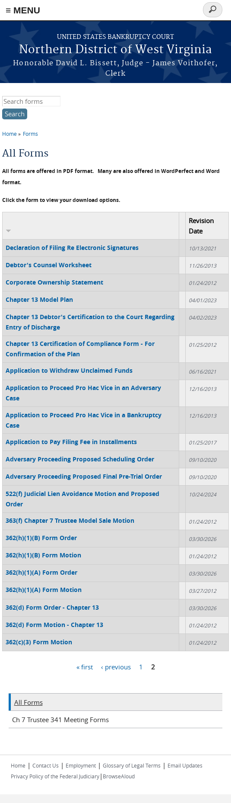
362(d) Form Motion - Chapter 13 (54, 625)
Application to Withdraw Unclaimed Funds (69, 370)
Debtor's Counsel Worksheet (49, 265)
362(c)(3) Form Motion (39, 642)
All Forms (28, 702)
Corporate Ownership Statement (54, 282)
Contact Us (45, 765)
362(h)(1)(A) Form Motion (44, 589)
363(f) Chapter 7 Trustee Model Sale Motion (70, 520)
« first (84, 666)
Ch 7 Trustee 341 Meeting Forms (60, 719)
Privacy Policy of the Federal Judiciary (55, 776)
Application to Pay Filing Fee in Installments (71, 442)
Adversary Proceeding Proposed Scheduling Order (80, 459)
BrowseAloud (119, 776)
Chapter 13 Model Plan (39, 299)
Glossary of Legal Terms (132, 765)
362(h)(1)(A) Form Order (41, 572)
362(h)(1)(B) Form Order (41, 538)
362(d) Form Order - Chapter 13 (52, 607)
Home (9, 133)
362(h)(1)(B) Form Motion (43, 555)
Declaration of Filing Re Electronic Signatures (72, 247)
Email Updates (185, 765)
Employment (81, 765)
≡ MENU (23, 10)
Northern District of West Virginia (115, 50)
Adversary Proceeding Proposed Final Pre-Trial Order (84, 476)
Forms (30, 133)
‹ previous (116, 666)
